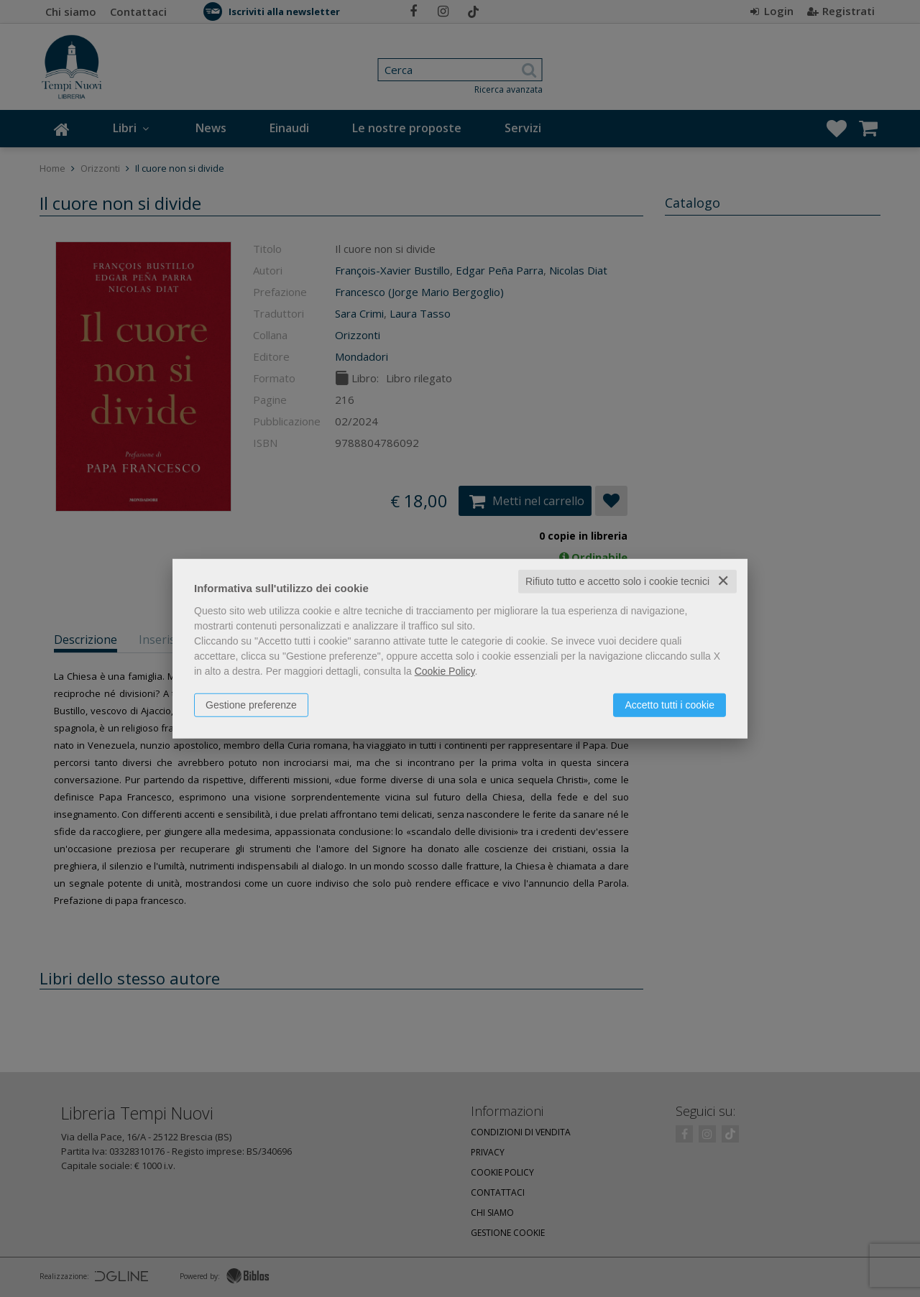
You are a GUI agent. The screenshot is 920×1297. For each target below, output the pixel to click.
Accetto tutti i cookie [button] (669, 705)
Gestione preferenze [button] (251, 705)
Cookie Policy (445, 671)
